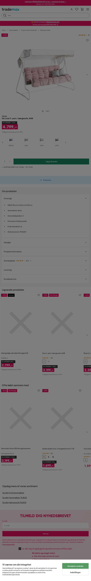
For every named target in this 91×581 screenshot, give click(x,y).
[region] (45, 570)
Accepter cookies (75, 566)
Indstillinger (75, 572)
